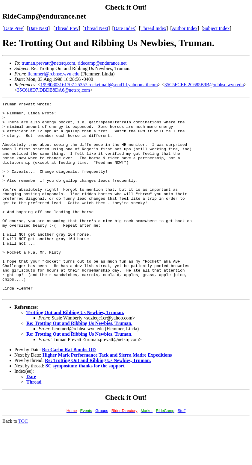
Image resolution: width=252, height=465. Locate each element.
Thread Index (153, 28)
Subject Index (216, 28)
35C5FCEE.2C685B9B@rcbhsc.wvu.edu (204, 84)
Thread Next (96, 28)
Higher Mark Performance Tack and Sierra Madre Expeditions (107, 393)
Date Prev (13, 28)
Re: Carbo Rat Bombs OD (69, 388)
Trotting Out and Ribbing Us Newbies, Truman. (75, 351)
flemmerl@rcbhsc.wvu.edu (53, 73)
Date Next (38, 28)
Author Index (185, 28)
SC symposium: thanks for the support (85, 404)
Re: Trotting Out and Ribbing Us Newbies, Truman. (79, 361)
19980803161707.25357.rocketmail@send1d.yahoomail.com (99, 84)
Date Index (124, 28)
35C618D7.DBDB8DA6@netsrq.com (53, 90)
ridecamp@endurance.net (102, 63)
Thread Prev (67, 28)
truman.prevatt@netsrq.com (48, 63)
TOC (23, 459)
